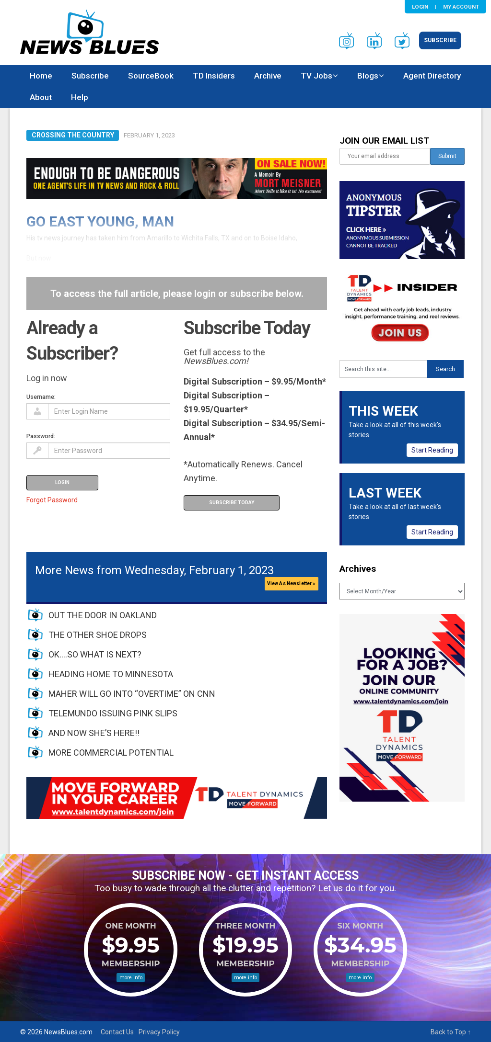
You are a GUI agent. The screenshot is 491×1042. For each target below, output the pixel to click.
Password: (40, 436)
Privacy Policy (159, 1032)
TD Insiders (214, 75)
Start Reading (432, 450)
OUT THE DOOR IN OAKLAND (102, 615)
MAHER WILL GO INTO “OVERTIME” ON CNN (131, 694)
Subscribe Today (231, 502)
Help (79, 97)
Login (420, 6)
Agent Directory (432, 75)
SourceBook (151, 75)
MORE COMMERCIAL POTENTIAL (111, 753)
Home (41, 75)
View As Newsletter (291, 583)
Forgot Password (52, 500)
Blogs (367, 75)
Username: (41, 396)
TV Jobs (316, 75)
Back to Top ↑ (451, 1032)
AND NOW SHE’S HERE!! (94, 733)
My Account (461, 6)
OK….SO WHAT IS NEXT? (94, 654)
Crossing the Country (73, 135)
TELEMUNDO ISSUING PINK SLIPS (112, 713)
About (41, 97)
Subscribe (440, 40)
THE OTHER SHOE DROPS (97, 635)
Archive (267, 75)
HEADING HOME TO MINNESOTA (110, 674)
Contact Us (117, 1032)
